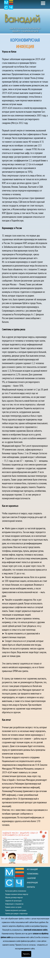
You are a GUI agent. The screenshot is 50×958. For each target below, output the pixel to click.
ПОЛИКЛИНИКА (32, 873)
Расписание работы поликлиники (15, 891)
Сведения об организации (13, 900)
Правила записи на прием (13, 907)
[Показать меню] (43, 3)
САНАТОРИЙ (31, 878)
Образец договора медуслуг (14, 897)
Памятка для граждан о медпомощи (16, 913)
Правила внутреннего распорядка (15, 910)
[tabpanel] (25, 450)
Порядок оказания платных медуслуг (16, 894)
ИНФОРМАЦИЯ (32, 882)
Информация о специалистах (14, 904)
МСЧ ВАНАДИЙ (32, 869)
